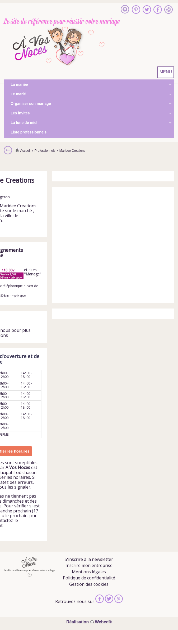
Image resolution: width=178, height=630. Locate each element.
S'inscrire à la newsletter (89, 559)
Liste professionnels (28, 132)
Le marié (87, 94)
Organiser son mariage (87, 104)
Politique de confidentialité (89, 577)
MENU (166, 72)
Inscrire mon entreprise (89, 565)
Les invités (87, 113)
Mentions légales (89, 571)
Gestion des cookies (89, 584)
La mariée (87, 85)
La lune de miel (87, 123)
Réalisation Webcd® (89, 622)
